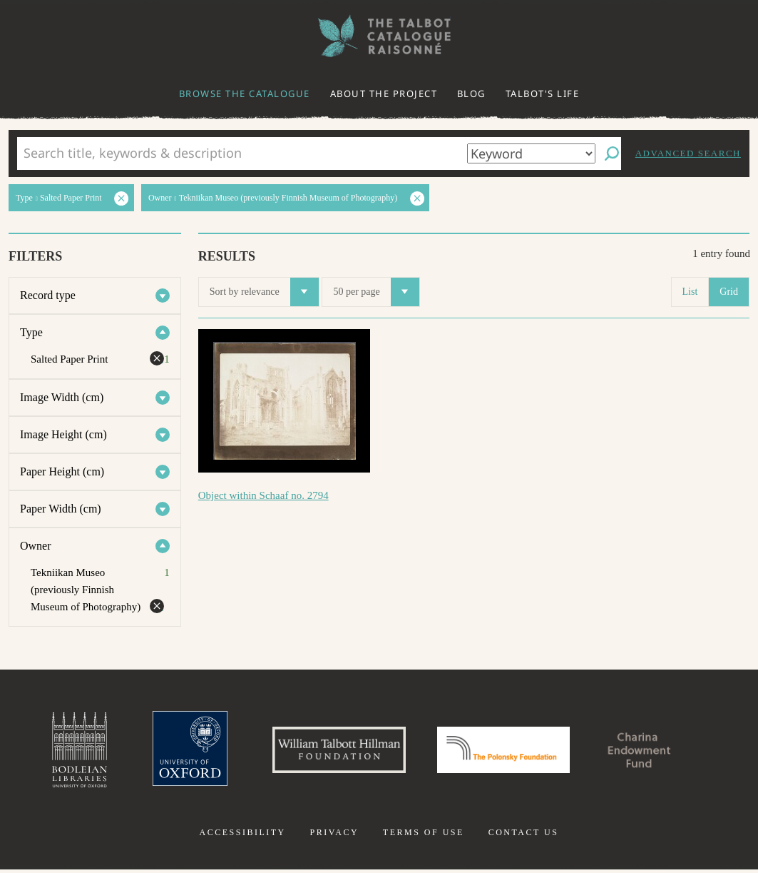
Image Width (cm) (61, 397)
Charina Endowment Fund (651, 752)
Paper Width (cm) (60, 509)
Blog (471, 93)
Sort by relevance (264, 292)
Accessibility (243, 836)
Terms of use (423, 836)
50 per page (376, 292)
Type (31, 332)
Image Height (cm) (63, 434)
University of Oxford (177, 751)
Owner (35, 546)
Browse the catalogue (244, 93)
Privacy (334, 836)
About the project (384, 93)
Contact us (523, 836)
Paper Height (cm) (62, 471)
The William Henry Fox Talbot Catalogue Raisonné (379, 36)
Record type (48, 295)
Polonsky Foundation (506, 752)
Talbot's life (543, 93)
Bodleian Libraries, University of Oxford (63, 751)
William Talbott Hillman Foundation (333, 752)
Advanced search (688, 153)
